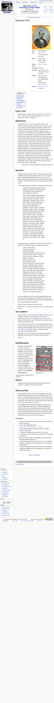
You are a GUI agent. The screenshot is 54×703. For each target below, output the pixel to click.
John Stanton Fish (42, 84)
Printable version (6, 513)
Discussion (24, 2)
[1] (36, 173)
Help (3, 475)
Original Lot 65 (48, 315)
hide (23, 93)
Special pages (5, 511)
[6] (37, 301)
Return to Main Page (34, 455)
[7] (23, 336)
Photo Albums (5, 485)
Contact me (5, 479)
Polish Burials (5, 496)
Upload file (4, 510)
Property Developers (7, 489)
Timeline (51, 9)
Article (18, 2)
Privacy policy (15, 520)
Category (18, 464)
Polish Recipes (5, 483)
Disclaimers (39, 520)
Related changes (6, 508)
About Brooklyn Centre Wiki (27, 520)
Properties (4, 488)
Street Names (5, 491)
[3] (21, 182)
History (46, 6)
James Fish (31, 124)
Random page (5, 474)
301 (26, 12)
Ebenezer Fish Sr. (42, 86)
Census (51, 12)
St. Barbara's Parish (7, 486)
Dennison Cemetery (42, 64)
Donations (4, 477)
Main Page (4, 470)
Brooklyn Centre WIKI (29, 7)
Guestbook (4, 472)
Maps (46, 12)
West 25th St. (28, 318)
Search (2, 498)
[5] (41, 291)
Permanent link (5, 515)
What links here (5, 506)
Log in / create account (46, 0)
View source (34, 2)
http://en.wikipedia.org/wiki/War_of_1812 (29, 426)
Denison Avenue (46, 318)
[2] (38, 173)
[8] (27, 372)
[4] (23, 239)
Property (46, 10)
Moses (42, 298)
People (23, 464)
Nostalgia (51, 10)
